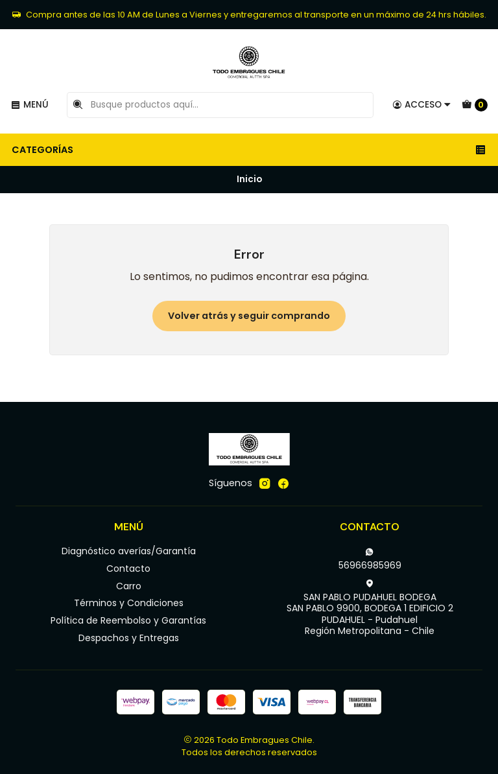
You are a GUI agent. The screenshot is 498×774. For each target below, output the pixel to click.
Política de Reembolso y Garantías (128, 620)
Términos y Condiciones (129, 602)
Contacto (128, 568)
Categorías (249, 149)
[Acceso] (422, 105)
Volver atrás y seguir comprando (249, 315)
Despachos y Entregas (128, 637)
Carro (128, 586)
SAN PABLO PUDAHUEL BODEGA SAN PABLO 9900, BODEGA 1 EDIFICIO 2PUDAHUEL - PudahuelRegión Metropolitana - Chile (370, 608)
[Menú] (29, 105)
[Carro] (474, 105)
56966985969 (369, 559)
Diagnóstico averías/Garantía (129, 551)
